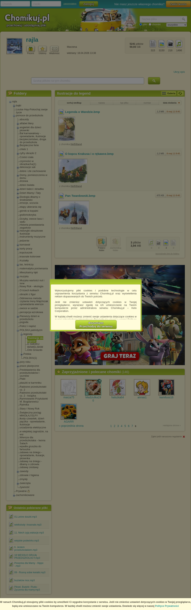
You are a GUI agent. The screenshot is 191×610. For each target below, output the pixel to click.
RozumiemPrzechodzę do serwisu (96, 324)
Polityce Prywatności (167, 606)
